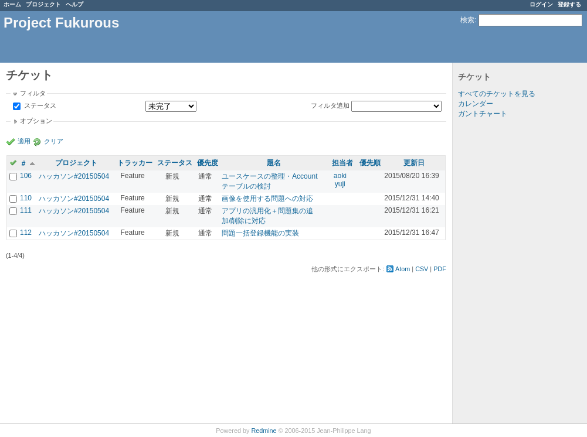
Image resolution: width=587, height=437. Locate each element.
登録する (569, 4)
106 (26, 176)
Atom (402, 268)
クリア (53, 141)
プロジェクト (43, 4)
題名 (274, 163)
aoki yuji (340, 180)
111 (26, 210)
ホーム (12, 4)
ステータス (39, 106)
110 (26, 198)
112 (26, 232)
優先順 (370, 163)
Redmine (263, 430)
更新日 (414, 163)
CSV (421, 268)
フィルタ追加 (330, 105)
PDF (439, 268)
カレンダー (475, 104)
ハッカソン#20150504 (74, 176)
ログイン (541, 4)
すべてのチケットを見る (496, 94)
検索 (467, 20)
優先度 (207, 163)
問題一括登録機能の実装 (260, 233)
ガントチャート (482, 114)
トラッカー (134, 163)
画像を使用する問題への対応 (267, 198)
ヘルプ (74, 4)
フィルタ (33, 93)
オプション (36, 120)
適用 (24, 141)
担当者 (342, 163)
